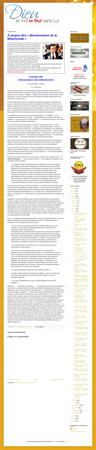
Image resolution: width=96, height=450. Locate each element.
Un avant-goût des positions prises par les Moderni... (80, 240)
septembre (77, 405)
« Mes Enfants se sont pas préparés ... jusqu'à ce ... (81, 390)
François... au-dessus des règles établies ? (80, 365)
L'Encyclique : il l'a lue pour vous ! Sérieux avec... (79, 317)
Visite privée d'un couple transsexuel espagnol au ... (80, 334)
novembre (77, 410)
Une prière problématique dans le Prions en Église (80, 214)
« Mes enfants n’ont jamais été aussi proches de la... (79, 296)
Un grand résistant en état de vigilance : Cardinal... (81, 285)
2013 (73, 191)
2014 (73, 193)
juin (75, 211)
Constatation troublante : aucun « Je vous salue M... (80, 311)
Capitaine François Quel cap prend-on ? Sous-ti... (80, 302)
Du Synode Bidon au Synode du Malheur (79, 361)
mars (75, 203)
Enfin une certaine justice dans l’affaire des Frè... (80, 229)
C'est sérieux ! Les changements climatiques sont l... (79, 249)
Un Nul (74, 429)
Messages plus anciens (57, 379)
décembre (77, 413)
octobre (76, 408)
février (76, 201)
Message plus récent (14, 379)
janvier (76, 198)
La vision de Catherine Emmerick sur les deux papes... (80, 265)
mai (75, 208)
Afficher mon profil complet (77, 431)
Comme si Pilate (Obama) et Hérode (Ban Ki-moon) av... (80, 340)
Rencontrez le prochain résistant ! (80, 375)
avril (75, 206)
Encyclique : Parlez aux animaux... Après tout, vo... (80, 345)
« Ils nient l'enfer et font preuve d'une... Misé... (80, 306)
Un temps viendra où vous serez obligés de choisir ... (80, 328)
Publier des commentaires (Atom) (25, 382)
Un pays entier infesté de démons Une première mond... (80, 281)
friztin (54, 441)
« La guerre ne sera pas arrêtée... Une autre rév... (80, 351)
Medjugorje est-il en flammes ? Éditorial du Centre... (80, 271)
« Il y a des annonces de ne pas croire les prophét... (80, 260)
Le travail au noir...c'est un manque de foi (80, 385)
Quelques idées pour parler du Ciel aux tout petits (80, 356)
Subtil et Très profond (79, 256)
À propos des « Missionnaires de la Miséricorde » (79, 234)
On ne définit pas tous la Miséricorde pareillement (80, 290)
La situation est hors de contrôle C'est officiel (80, 276)
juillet (75, 400)
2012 (73, 188)
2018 (73, 421)
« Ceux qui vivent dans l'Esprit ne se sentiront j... (80, 380)
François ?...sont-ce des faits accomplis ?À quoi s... (80, 370)
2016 (73, 416)
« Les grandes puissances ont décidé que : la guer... (80, 323)
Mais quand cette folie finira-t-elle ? (79, 244)
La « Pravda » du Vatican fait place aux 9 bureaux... (80, 395)
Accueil (35, 379)
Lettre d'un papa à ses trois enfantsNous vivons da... (79, 220)
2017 (73, 418)
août (75, 402)
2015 (73, 196)
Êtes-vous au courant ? (80, 253)
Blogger (67, 441)
